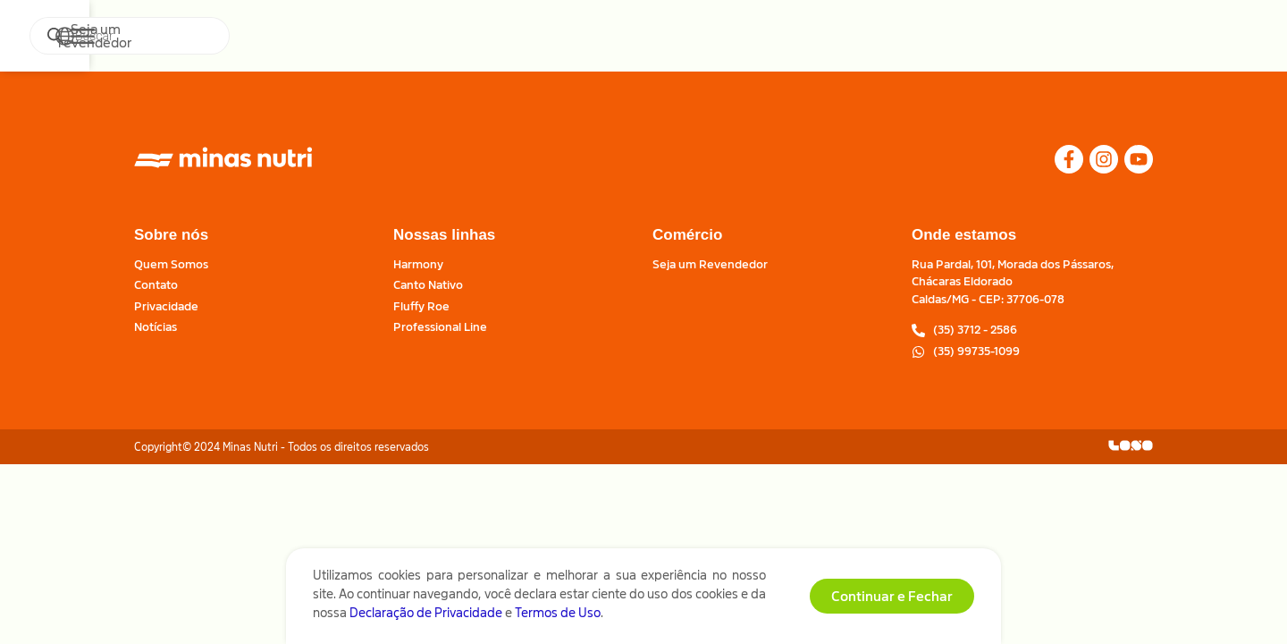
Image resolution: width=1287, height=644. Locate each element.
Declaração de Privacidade (425, 618)
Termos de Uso (558, 618)
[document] (643, 322)
